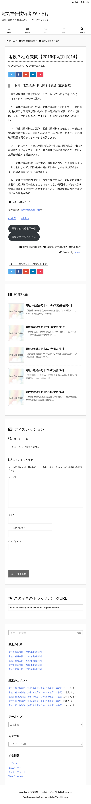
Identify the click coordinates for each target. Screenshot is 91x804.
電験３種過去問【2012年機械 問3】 (25, 660)
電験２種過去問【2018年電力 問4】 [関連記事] (45, 392)
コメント (12, 477)
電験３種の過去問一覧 (24, 228)
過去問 (50, 247)
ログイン (12, 763)
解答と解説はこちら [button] (19, 202)
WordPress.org (15, 776)
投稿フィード (14, 767)
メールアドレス (16, 528)
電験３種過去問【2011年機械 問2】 (25, 652)
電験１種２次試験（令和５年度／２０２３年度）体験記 (35, 688)
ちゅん (77, 252)
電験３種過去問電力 (32, 247)
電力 (65, 247)
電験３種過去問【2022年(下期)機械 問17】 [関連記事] (49, 305)
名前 (11, 515)
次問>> (25, 218)
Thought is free (61, 797)
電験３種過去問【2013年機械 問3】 (25, 669)
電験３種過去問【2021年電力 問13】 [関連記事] (46, 327)
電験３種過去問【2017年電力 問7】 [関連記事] (45, 349)
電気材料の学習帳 (30, 210)
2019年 (77, 247)
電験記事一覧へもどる (24, 236)
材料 (71, 247)
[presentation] (31, 561)
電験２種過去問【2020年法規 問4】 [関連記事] (45, 370)
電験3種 (58, 247)
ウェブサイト (14, 541)
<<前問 (12, 218)
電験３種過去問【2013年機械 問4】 (25, 665)
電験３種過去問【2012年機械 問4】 (25, 656)
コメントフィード (17, 772)
